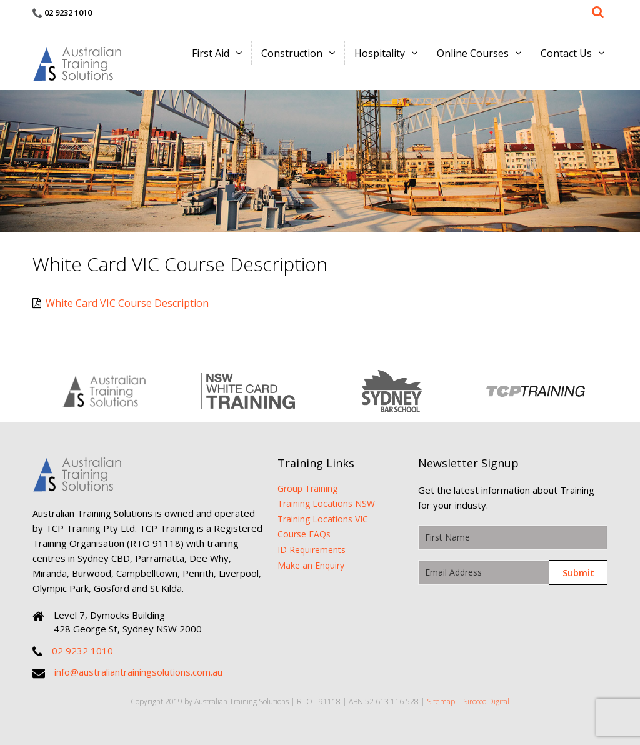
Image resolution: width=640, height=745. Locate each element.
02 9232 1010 (68, 12)
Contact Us (566, 53)
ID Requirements (312, 550)
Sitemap (441, 701)
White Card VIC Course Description (120, 303)
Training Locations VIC (323, 519)
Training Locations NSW (326, 503)
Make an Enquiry (311, 565)
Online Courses (473, 53)
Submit (578, 572)
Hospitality (379, 53)
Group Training (308, 488)
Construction (291, 53)
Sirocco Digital (486, 701)
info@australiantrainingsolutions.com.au (138, 672)
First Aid (210, 53)
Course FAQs (304, 534)
